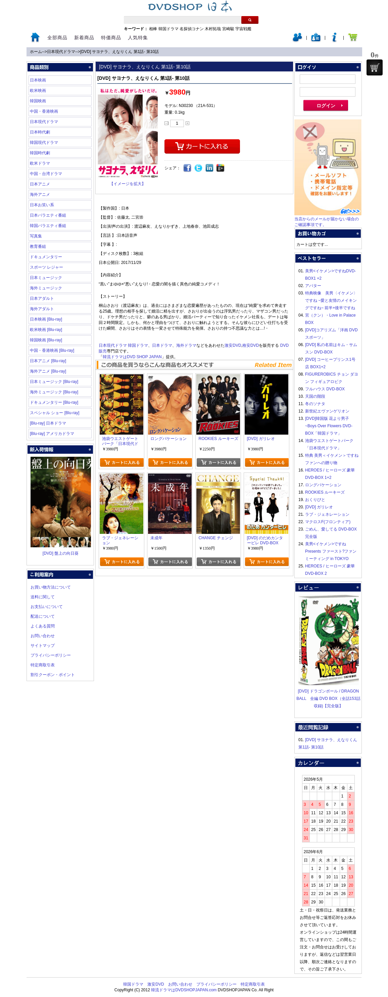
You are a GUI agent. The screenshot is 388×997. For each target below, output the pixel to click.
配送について (43, 616)
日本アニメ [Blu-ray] (48, 360)
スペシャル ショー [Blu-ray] (54, 412)
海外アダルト (42, 309)
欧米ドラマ (40, 163)
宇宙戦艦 (243, 28)
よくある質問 (43, 626)
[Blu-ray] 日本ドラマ (48, 423)
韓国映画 (38, 101)
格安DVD (250, 345)
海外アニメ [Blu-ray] (48, 371)
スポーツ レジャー (46, 267)
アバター (313, 285)
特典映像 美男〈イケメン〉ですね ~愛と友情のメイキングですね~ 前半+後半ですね (331, 300)
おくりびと (315, 499)
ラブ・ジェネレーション (327, 514)
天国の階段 (315, 396)
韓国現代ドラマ (44, 142)
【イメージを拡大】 (127, 183)
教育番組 (38, 246)
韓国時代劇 (40, 153)
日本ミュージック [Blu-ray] (54, 381)
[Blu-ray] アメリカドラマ (52, 433)
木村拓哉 (213, 28)
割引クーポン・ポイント (53, 674)
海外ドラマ (186, 345)
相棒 (153, 28)
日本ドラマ (162, 345)
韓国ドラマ (168, 28)
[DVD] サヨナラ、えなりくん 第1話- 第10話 (119, 51)
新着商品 (84, 37)
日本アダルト (42, 298)
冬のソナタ (315, 403)
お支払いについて (47, 606)
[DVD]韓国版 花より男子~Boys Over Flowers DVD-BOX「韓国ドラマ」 (328, 426)
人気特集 (138, 37)
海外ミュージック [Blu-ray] (54, 392)
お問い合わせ (43, 635)
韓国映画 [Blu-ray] (46, 340)
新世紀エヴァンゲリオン (327, 411)
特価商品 (111, 37)
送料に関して (43, 597)
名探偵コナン (192, 28)
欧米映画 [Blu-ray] (46, 329)
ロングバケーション (323, 485)
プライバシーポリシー (51, 655)
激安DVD (233, 345)
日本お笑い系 (42, 205)
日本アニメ (40, 184)
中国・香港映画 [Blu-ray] (52, 350)
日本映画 (38, 80)
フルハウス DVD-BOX (325, 389)
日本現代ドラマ (61, 51)
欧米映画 (38, 90)
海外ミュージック (46, 288)
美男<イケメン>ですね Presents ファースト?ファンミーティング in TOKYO (330, 551)
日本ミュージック (46, 277)
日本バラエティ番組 (48, 215)
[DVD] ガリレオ (319, 507)
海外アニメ (40, 194)
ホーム (36, 51)
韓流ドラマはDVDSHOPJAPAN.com (183, 990)
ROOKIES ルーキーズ (325, 492)
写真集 (36, 236)
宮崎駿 (228, 28)
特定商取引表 (43, 665)
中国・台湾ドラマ (46, 173)
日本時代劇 (40, 132)
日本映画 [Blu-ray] (46, 319)
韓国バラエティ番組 (48, 225)
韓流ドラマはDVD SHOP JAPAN (132, 356)
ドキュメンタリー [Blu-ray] (54, 402)
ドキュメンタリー (46, 257)
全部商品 (57, 37)
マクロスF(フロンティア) (327, 521)
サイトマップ (43, 645)
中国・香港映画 (44, 111)
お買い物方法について (51, 587)
